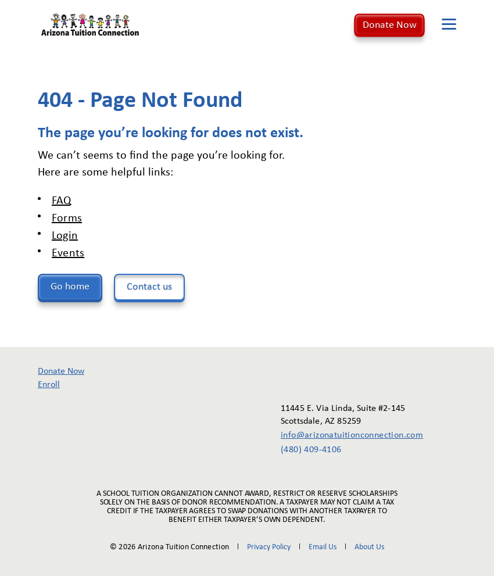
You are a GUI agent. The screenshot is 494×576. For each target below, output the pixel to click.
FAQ (61, 201)
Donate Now (390, 25)
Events (68, 253)
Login (65, 236)
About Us (369, 547)
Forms (67, 218)
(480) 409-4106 (311, 450)
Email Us (323, 547)
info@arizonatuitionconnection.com (344, 435)
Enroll (49, 384)
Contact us (149, 286)
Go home (70, 286)
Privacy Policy (269, 547)
